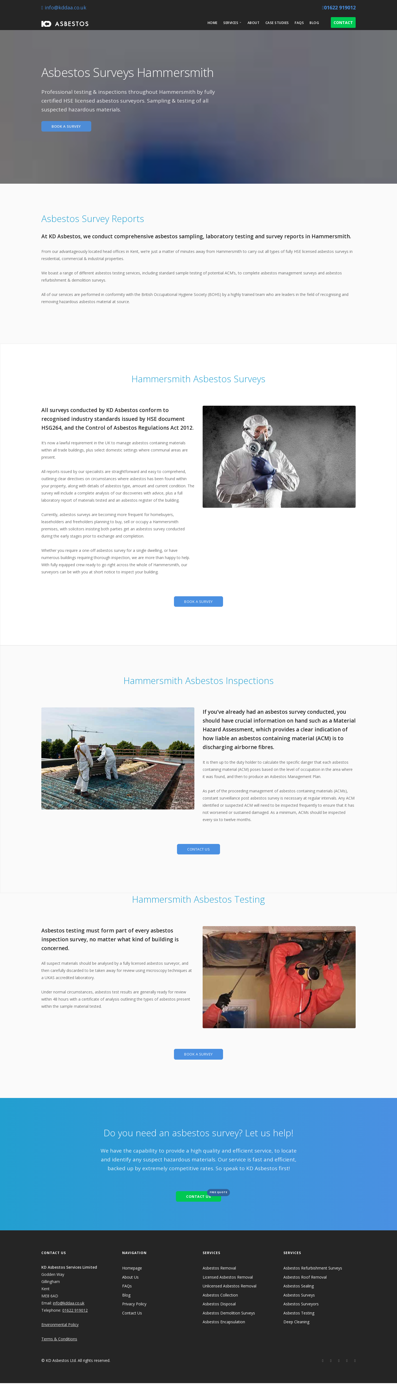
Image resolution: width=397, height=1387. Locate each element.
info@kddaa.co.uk (63, 7)
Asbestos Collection (220, 1299)
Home (213, 22)
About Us (130, 1281)
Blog (314, 22)
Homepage (132, 1271)
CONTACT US (198, 851)
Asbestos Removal (219, 1271)
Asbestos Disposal (219, 1307)
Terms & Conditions (59, 1342)
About (254, 22)
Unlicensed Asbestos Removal (229, 1289)
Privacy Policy (134, 1307)
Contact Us (132, 1316)
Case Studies (277, 22)
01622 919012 (339, 7)
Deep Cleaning (296, 1325)
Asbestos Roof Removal (305, 1281)
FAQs (299, 22)
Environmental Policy (60, 1328)
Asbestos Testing (298, 1316)
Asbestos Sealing (298, 1289)
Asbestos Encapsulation (224, 1325)
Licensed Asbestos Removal (228, 1281)
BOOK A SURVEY (68, 126)
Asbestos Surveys (299, 1299)
